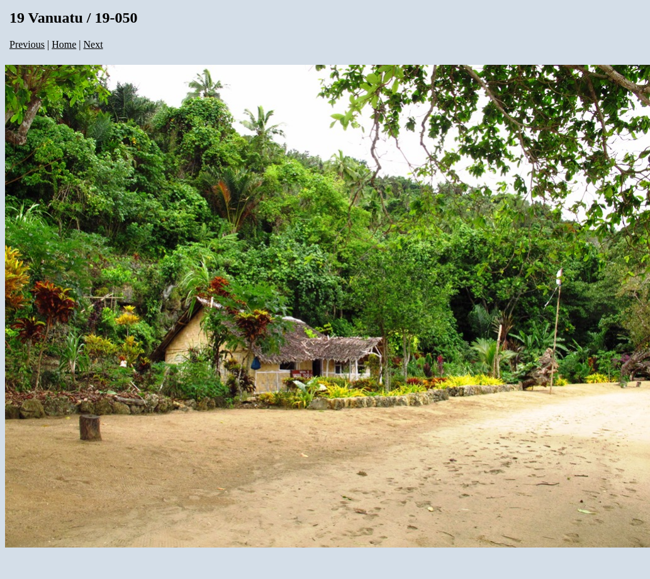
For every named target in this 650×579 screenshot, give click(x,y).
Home (64, 44)
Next (93, 44)
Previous (27, 44)
